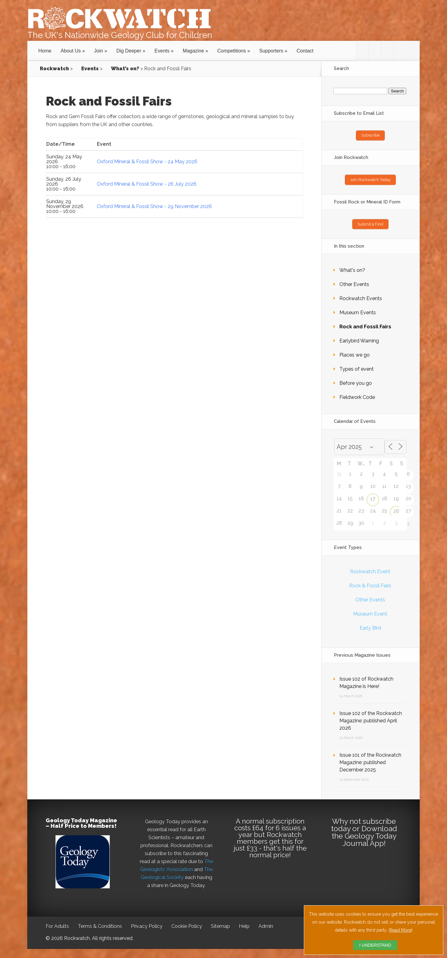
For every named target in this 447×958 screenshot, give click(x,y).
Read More (400, 930)
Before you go (355, 380)
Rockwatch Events (360, 295)
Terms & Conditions (100, 923)
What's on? (352, 267)
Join (98, 50)
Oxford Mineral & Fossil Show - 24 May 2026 (147, 161)
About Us (71, 50)
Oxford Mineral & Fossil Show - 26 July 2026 (147, 184)
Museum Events (357, 309)
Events (162, 50)
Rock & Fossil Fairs (370, 582)
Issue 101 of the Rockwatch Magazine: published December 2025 (370, 759)
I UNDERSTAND (375, 945)
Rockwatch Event (370, 568)
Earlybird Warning (359, 338)
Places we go (354, 352)
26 (396, 508)
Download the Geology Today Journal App (364, 833)
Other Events (354, 281)
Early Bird (370, 625)
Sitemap (220, 923)
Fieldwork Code (357, 394)
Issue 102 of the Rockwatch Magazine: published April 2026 (370, 717)
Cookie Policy (186, 923)
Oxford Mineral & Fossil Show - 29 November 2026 (154, 206)
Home (45, 50)
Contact (304, 50)
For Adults (57, 923)
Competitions (231, 50)
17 (372, 496)
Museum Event (370, 611)
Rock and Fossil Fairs (365, 323)
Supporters (271, 50)
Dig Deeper (129, 50)
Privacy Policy (146, 923)
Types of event (356, 366)
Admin (265, 923)
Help (244, 923)
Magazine (193, 50)
